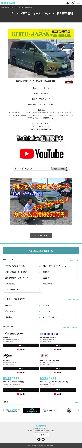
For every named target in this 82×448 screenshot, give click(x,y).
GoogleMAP (42, 435)
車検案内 (46, 272)
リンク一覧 (47, 311)
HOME (2, 7)
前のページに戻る (41, 235)
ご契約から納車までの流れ (15, 266)
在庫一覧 (21, 345)
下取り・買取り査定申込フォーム (55, 266)
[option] (12, 410)
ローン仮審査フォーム (13, 289)
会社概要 (8, 305)
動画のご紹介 (10, 311)
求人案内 (46, 305)
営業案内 (8, 317)
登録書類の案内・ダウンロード (16, 278)
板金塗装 (46, 278)
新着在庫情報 (47, 284)
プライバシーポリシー (51, 317)
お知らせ (69, 82)
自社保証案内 (10, 284)
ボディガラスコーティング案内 (16, 272)
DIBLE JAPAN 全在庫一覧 (43, 250)
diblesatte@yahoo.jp (44, 129)
